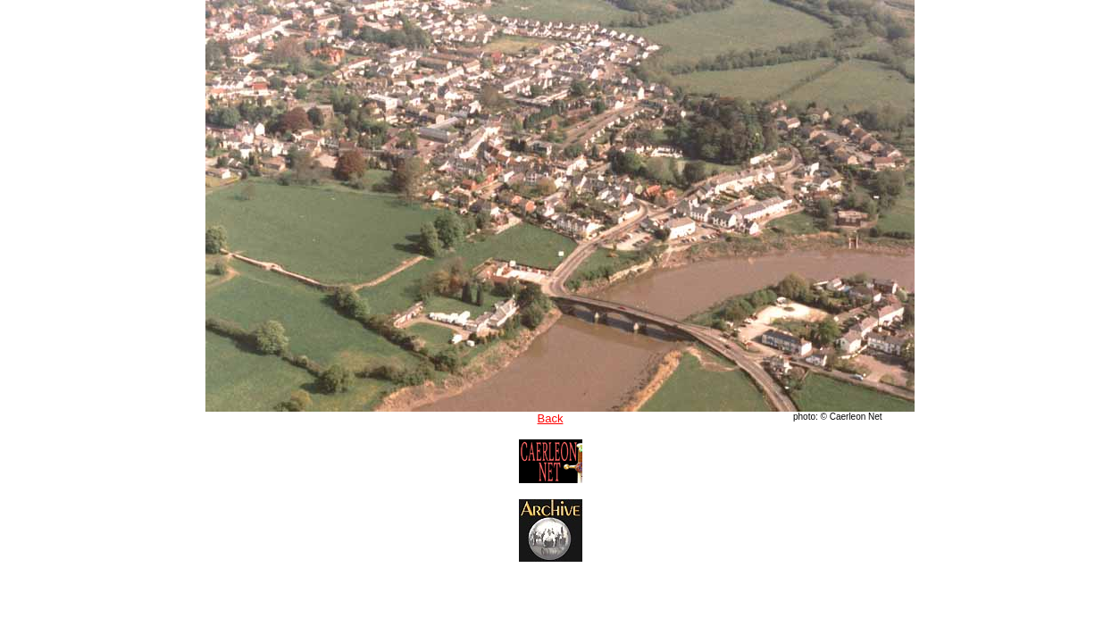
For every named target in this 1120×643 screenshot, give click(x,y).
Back (551, 418)
